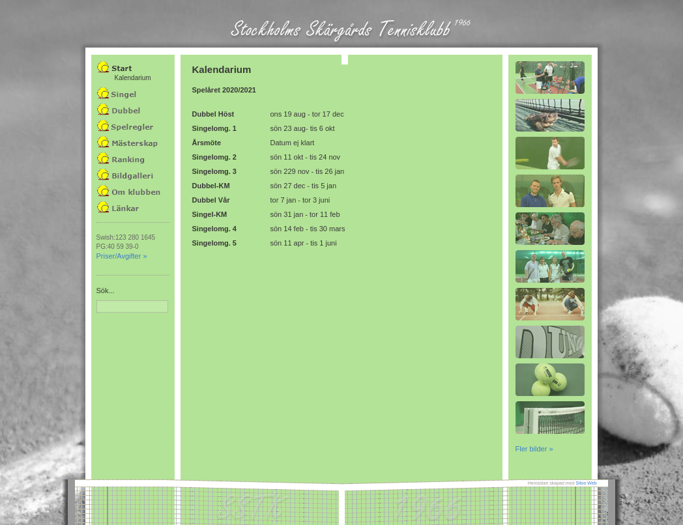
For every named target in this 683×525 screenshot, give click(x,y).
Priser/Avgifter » (121, 256)
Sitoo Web (585, 483)
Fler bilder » (534, 449)
